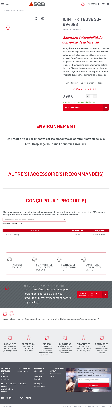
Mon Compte (6, 398)
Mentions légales (81, 406)
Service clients (68, 406)
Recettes (21, 384)
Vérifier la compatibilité (84, 89)
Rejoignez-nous (105, 406)
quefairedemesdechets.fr (87, 319)
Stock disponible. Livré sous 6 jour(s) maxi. (79, 102)
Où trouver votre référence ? (12, 223)
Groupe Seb (93, 406)
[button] (93, 4)
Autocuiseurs (23, 368)
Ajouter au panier (73, 107)
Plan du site (25, 398)
